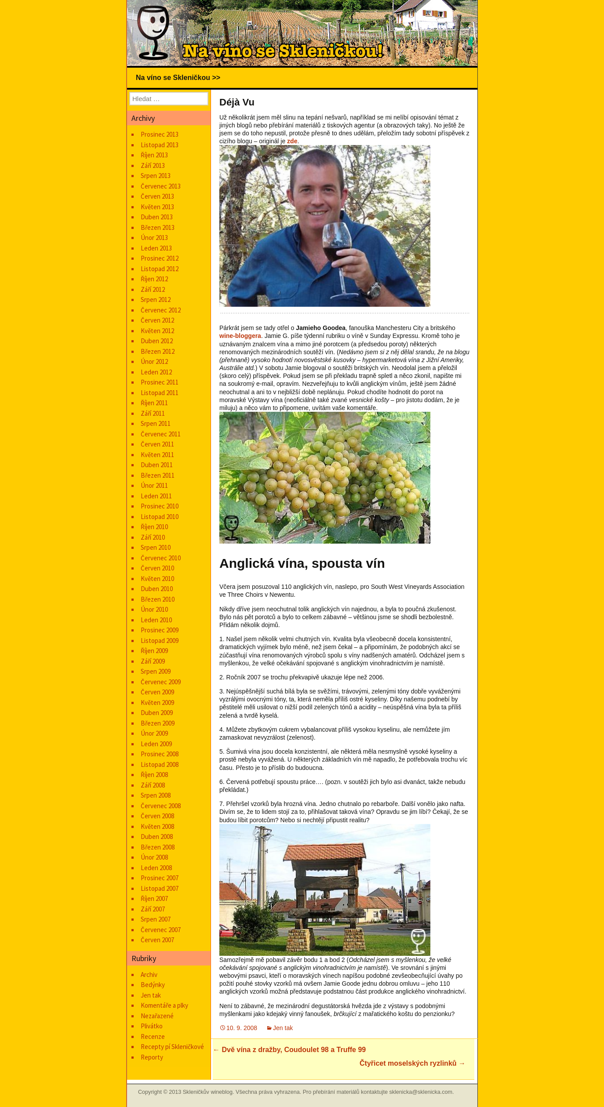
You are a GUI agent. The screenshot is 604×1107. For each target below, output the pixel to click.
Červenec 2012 (161, 310)
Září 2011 (153, 413)
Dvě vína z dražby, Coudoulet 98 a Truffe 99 (289, 1049)
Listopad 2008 (159, 764)
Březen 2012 (158, 351)
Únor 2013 (154, 237)
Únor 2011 (154, 485)
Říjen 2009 (154, 650)
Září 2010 (153, 537)
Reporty (152, 1057)
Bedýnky (153, 984)
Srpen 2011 (156, 423)
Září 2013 (153, 165)
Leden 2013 (156, 248)
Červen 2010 (157, 568)
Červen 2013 (157, 196)
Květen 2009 (157, 702)
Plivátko (152, 1026)
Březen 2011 (158, 475)
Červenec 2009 (161, 682)
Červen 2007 (157, 940)
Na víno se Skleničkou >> (178, 77)
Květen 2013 (157, 207)
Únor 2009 (154, 733)
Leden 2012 (156, 372)
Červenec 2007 (161, 930)
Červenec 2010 (161, 558)
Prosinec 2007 (159, 878)
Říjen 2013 (154, 155)
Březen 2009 (158, 723)
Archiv (149, 974)
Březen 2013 (158, 227)
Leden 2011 (156, 496)
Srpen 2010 (156, 547)
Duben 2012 (157, 341)
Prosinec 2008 (159, 754)
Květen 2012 (157, 331)
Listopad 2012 (159, 269)
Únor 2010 (154, 609)
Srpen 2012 (156, 299)
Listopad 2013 (159, 145)
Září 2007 (153, 909)
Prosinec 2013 (159, 134)
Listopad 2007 (159, 888)
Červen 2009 (157, 692)
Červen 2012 (157, 320)
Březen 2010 (158, 599)
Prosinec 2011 (159, 382)
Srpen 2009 (156, 671)
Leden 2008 (156, 868)
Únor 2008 (154, 857)
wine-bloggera (240, 335)
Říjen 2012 (154, 279)
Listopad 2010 (159, 516)
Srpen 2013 (156, 175)
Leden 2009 (156, 744)
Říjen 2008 (154, 774)
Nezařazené (157, 1016)
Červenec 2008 (161, 806)
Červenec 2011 (161, 434)
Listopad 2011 (159, 392)
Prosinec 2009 (159, 630)
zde (292, 141)
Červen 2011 (157, 444)
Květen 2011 (157, 454)
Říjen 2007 (154, 898)
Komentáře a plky (164, 1005)
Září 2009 (153, 661)
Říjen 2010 (154, 527)
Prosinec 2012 (159, 258)
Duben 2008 (157, 836)
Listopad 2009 (159, 640)
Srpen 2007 (156, 919)
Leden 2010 (156, 620)
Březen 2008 (158, 847)
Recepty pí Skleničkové (172, 1046)
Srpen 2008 (156, 795)
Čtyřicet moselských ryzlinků (413, 1063)
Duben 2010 (157, 588)
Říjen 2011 (154, 403)
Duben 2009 (157, 712)
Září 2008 (153, 785)
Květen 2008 (157, 826)
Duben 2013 (157, 217)
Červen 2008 (157, 816)
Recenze (153, 1036)
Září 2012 (153, 289)
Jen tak (283, 1027)
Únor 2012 (154, 361)
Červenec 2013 (161, 186)
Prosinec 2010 (159, 506)
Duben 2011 (157, 465)
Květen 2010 (157, 578)
